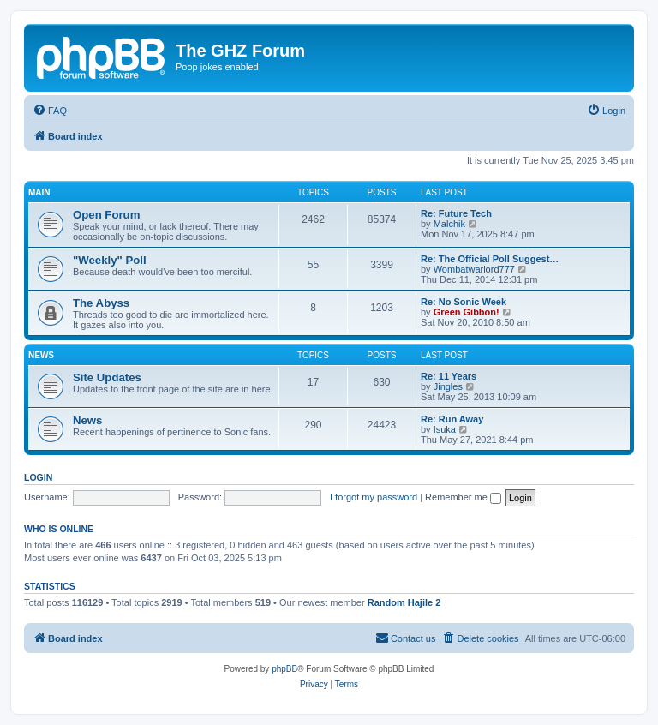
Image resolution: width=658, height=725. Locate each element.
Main (39, 192)
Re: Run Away (452, 419)
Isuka (445, 429)
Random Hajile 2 (404, 602)
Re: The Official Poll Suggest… (490, 259)
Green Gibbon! (466, 312)
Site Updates (107, 377)
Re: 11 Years (448, 376)
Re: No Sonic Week (463, 302)
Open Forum (106, 214)
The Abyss (101, 303)
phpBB (284, 669)
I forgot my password (373, 497)
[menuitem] (50, 110)
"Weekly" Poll (110, 260)
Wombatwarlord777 (474, 269)
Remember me (463, 497)
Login (38, 477)
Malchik (449, 224)
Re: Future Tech (456, 213)
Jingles (448, 386)
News (41, 355)
